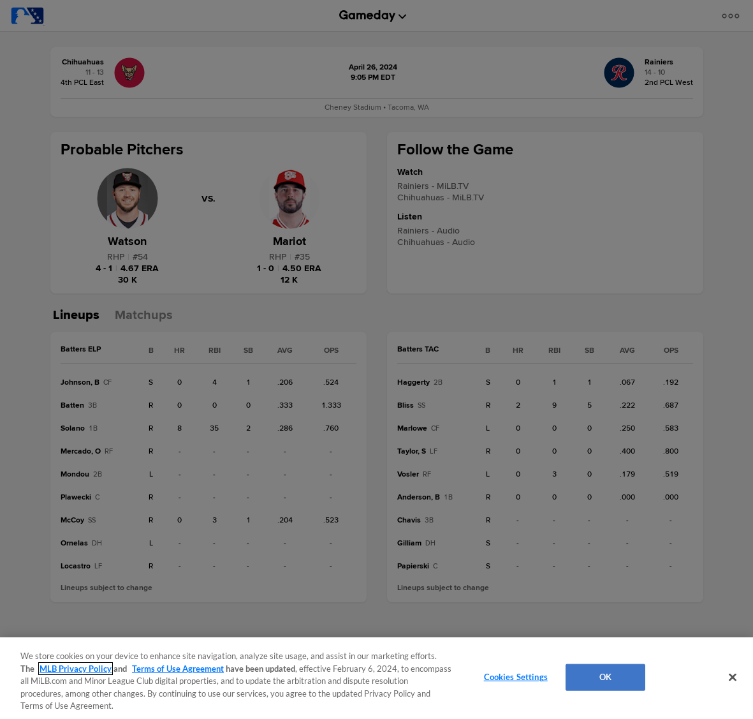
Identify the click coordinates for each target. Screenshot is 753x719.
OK (605, 677)
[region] (376, 678)
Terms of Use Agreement (178, 668)
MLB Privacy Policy (76, 668)
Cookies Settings (516, 677)
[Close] (733, 677)
